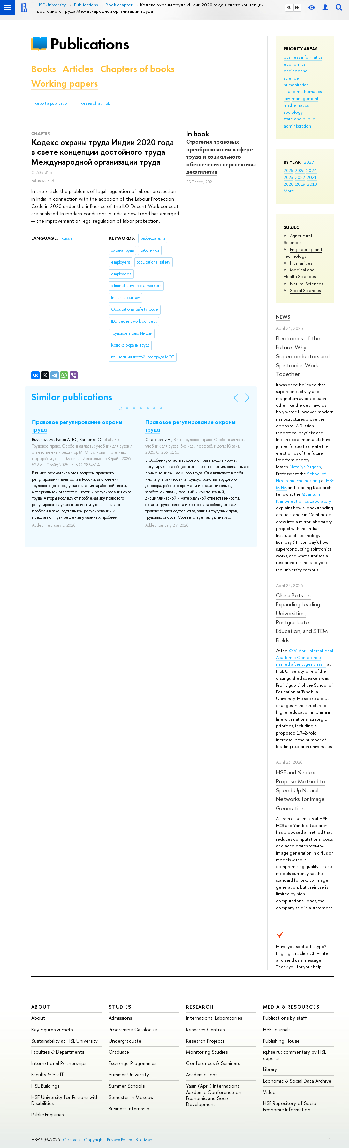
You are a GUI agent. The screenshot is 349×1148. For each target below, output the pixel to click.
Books (43, 69)
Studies (120, 1006)
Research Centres (205, 1029)
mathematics (296, 105)
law (287, 98)
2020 (289, 184)
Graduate (119, 1052)
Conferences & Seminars (213, 1063)
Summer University (129, 1074)
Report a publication (51, 103)
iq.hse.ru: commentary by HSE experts (294, 1055)
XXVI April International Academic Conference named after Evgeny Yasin (304, 657)
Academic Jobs (201, 1074)
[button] (120, 408)
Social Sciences (305, 290)
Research (200, 1006)
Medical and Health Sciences (300, 273)
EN (297, 7)
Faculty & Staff (47, 1074)
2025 (300, 170)
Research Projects (205, 1040)
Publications (89, 43)
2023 (288, 177)
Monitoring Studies (207, 1052)
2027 (309, 162)
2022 (300, 177)
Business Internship (129, 1108)
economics (294, 64)
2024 (311, 170)
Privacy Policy (119, 1140)
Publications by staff (285, 1018)
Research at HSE (95, 103)
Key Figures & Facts (52, 1029)
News (283, 316)
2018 (312, 184)
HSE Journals (276, 1029)
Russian (68, 238)
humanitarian (296, 85)
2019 (300, 184)
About (40, 1006)
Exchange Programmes (132, 1063)
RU (289, 7)
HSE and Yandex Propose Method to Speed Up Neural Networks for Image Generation (300, 790)
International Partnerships (58, 1063)
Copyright (94, 1140)
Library (270, 1069)
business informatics (303, 57)
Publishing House (281, 1040)
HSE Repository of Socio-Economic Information (290, 1106)
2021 (312, 177)
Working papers (64, 83)
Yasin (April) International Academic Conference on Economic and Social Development (213, 1095)
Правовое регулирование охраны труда (77, 425)
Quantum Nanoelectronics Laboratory (303, 497)
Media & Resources (291, 1006)
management (305, 98)
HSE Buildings (45, 1086)
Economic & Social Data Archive (297, 1081)
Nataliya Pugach (305, 466)
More (289, 191)
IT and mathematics (303, 91)
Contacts (71, 1140)
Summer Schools (127, 1086)
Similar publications (71, 397)
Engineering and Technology (303, 252)
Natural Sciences (306, 284)
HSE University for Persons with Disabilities (65, 1100)
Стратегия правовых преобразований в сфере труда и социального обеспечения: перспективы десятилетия (221, 156)
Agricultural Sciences (298, 239)
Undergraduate (125, 1040)
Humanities (301, 263)
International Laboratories (214, 1018)
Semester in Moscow (131, 1097)
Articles (78, 69)
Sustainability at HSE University (64, 1040)
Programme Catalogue (133, 1029)
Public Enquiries (47, 1114)
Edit (331, 1138)
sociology (293, 112)
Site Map (143, 1140)
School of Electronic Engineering (301, 477)
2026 (288, 170)
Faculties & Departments (57, 1052)
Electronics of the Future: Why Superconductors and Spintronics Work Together (303, 356)
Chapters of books (137, 69)
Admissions (120, 1018)
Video (269, 1092)
